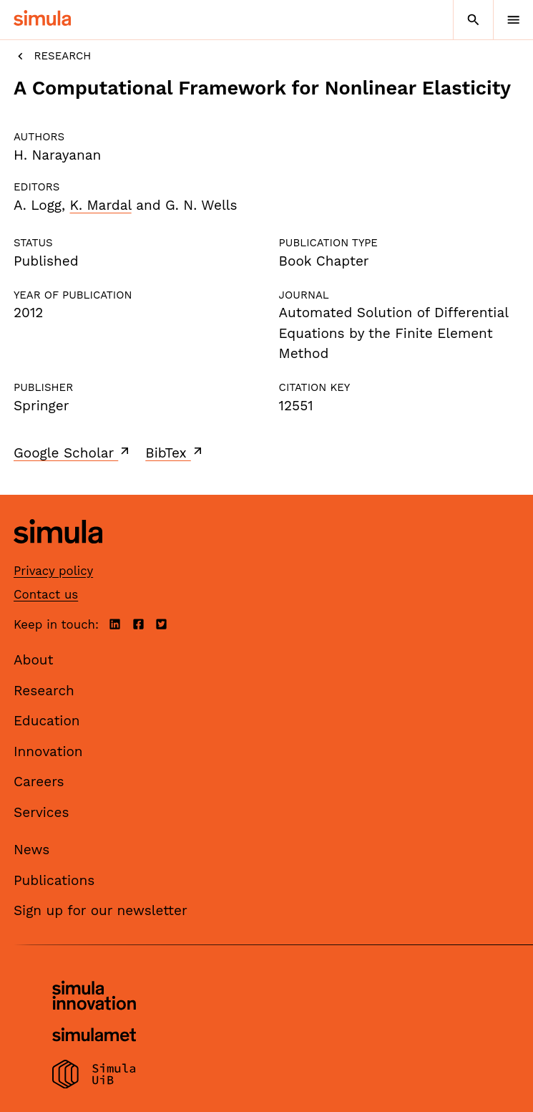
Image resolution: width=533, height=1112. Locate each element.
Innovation (48, 751)
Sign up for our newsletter (100, 910)
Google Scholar (73, 452)
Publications (54, 880)
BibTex (175, 452)
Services (41, 812)
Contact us (46, 594)
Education (47, 720)
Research (52, 56)
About (34, 660)
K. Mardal (101, 205)
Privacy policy (53, 571)
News (31, 849)
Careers (39, 781)
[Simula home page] (58, 554)
